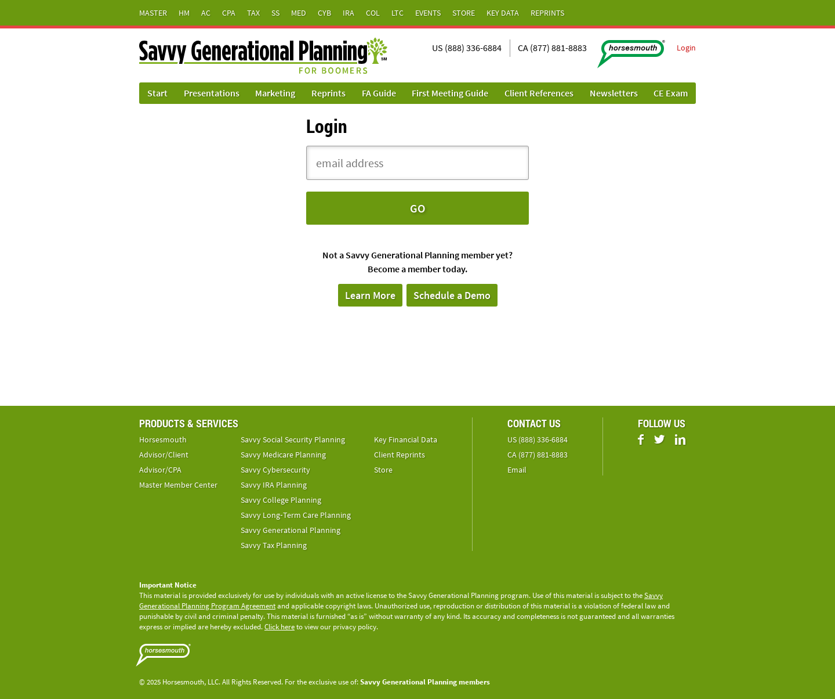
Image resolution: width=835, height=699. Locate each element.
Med (298, 13)
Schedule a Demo (452, 295)
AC (205, 13)
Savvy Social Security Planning (293, 439)
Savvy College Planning (281, 500)
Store (463, 13)
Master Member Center (178, 485)
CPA (228, 13)
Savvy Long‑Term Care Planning (296, 515)
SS (275, 13)
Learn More (370, 295)
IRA (348, 13)
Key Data (503, 13)
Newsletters (614, 93)
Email (517, 469)
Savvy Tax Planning (274, 545)
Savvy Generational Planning (290, 530)
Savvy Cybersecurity (275, 469)
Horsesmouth (163, 439)
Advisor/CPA (160, 469)
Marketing (275, 93)
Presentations (211, 93)
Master (153, 13)
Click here (279, 627)
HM (184, 13)
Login (686, 47)
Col (373, 13)
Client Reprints (399, 454)
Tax (253, 13)
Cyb (324, 13)
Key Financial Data (405, 439)
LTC (397, 13)
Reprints (547, 13)
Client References (538, 93)
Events (428, 13)
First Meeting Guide (450, 93)
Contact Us (534, 423)
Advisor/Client (163, 454)
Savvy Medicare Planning (283, 454)
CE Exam (671, 93)
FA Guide (379, 93)
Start (157, 93)
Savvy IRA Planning (274, 485)
